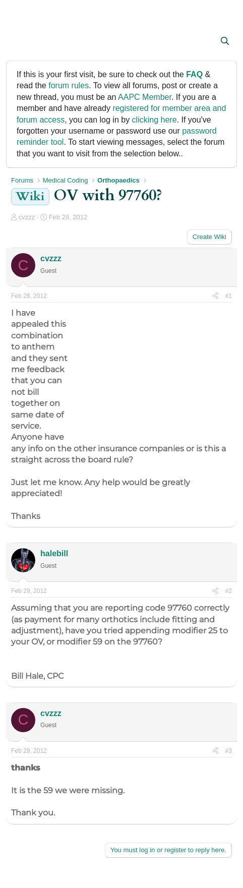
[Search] (224, 41)
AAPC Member (144, 97)
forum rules (68, 85)
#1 (228, 296)
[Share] (215, 296)
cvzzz (27, 217)
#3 (228, 750)
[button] (20, 42)
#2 (228, 591)
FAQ (194, 74)
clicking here (154, 119)
